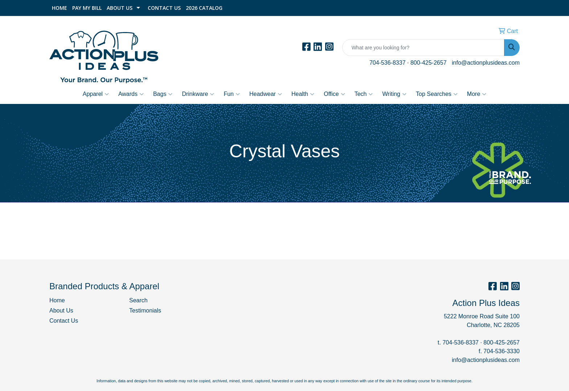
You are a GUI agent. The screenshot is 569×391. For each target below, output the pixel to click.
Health (302, 94)
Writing (394, 94)
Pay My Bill (87, 7)
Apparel (96, 94)
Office (334, 94)
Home (59, 7)
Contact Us (164, 7)
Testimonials (145, 310)
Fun (232, 94)
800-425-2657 (428, 63)
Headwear (265, 94)
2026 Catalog (204, 7)
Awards (131, 94)
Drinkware (198, 94)
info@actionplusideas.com (486, 63)
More (476, 94)
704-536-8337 (387, 63)
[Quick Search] (423, 47)
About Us (119, 7)
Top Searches (437, 94)
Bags (162, 94)
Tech (364, 94)
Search (138, 300)
